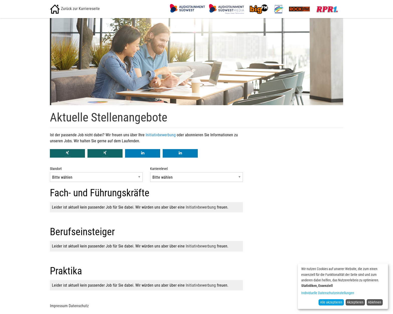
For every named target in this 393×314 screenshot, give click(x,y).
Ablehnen (374, 302)
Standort (56, 169)
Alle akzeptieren (331, 302)
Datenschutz (79, 305)
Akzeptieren (355, 302)
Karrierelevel (159, 169)
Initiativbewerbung (161, 135)
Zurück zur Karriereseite (75, 8)
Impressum (59, 305)
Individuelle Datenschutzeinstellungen (327, 293)
